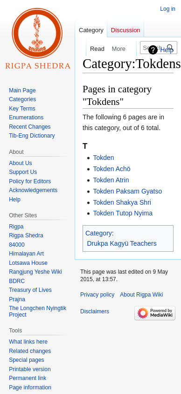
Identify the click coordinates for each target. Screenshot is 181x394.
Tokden (103, 157)
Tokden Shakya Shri (122, 202)
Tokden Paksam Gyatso (127, 191)
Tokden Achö (111, 169)
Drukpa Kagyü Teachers (122, 243)
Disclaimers (94, 311)
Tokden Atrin (111, 180)
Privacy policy (97, 294)
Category (98, 233)
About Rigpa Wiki (141, 294)
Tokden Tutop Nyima (123, 213)
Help (167, 50)
